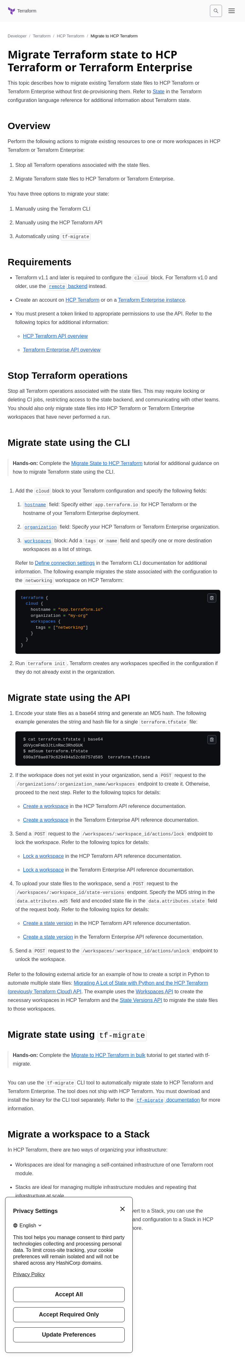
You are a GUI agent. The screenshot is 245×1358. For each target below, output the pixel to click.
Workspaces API (154, 991)
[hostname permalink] (35, 504)
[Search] (216, 11)
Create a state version (48, 923)
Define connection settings (65, 563)
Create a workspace (45, 806)
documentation (167, 1100)
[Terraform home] (22, 11)
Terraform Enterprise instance (151, 300)
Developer (17, 36)
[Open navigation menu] (231, 11)
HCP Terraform (70, 36)
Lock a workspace (43, 856)
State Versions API (141, 1000)
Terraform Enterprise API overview (61, 350)
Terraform (42, 36)
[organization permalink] (40, 527)
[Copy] (211, 598)
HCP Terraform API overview (55, 336)
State (158, 91)
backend (67, 286)
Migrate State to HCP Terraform (107, 463)
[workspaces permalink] (38, 540)
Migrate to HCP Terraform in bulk (108, 1055)
